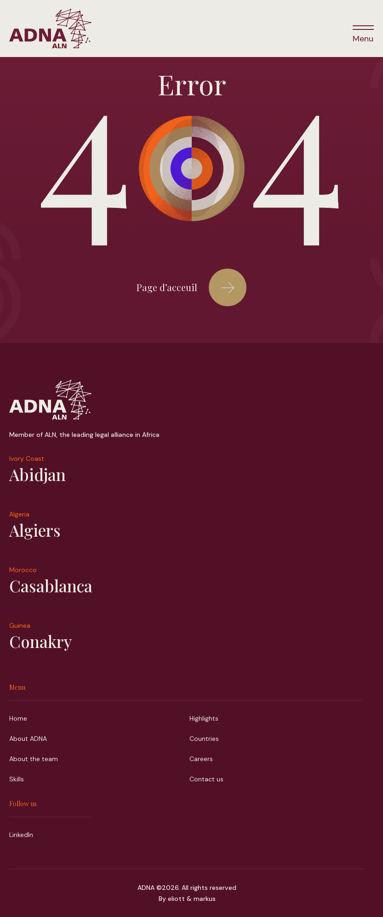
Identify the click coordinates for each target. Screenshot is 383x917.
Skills (16, 779)
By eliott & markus (187, 898)
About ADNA (28, 738)
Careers (201, 759)
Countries (204, 738)
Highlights (203, 718)
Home (18, 718)
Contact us (206, 779)
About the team (33, 759)
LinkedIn (21, 835)
